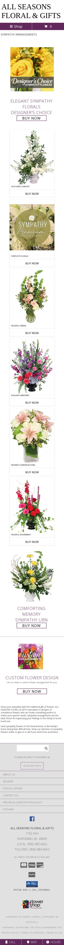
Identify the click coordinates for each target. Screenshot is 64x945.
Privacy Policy (10, 932)
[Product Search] (32, 748)
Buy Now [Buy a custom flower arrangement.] (32, 691)
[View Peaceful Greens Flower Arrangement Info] (32, 296)
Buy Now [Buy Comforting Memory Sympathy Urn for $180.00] (31, 625)
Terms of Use (54, 932)
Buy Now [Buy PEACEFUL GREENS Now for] (32, 333)
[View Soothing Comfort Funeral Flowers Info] (32, 157)
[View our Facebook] (32, 820)
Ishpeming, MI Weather (15, 927)
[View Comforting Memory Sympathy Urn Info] (32, 576)
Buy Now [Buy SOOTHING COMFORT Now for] (32, 194)
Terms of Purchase (33, 932)
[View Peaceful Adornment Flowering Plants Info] (32, 505)
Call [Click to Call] (11, 942)
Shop (16, 26)
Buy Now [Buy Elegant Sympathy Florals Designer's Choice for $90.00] (31, 118)
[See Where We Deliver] (32, 765)
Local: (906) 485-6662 (32, 844)
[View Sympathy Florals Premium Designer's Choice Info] (32, 227)
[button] (32, 884)
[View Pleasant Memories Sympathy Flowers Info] (32, 366)
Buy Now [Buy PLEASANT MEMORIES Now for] (32, 403)
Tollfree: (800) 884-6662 (32, 849)
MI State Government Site (46, 927)
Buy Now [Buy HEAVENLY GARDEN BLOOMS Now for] (32, 472)
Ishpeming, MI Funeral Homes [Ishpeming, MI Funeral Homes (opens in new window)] (23, 916)
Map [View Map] (32, 942)
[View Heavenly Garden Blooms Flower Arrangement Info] (32, 436)
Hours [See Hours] (53, 942)
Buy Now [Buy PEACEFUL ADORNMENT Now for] (32, 542)
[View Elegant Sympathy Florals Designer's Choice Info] (32, 69)
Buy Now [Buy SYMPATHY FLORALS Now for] (32, 263)
